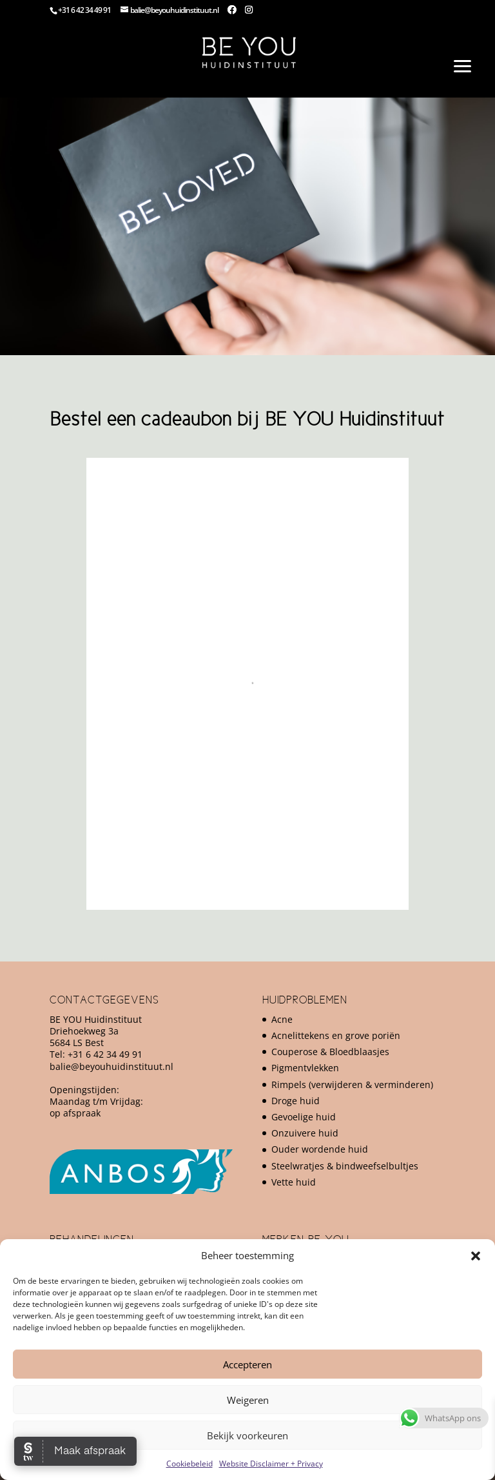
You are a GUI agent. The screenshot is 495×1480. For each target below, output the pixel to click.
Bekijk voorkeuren (247, 1435)
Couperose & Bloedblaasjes (330, 1051)
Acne (282, 1019)
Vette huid (293, 1182)
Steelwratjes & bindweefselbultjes (344, 1166)
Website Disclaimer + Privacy (271, 1463)
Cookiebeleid (189, 1463)
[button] (475, 1255)
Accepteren (247, 1364)
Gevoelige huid (303, 1117)
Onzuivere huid (304, 1133)
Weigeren (248, 1399)
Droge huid (295, 1101)
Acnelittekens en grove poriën (335, 1035)
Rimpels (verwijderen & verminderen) (352, 1084)
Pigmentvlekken (305, 1068)
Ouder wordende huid (319, 1149)
